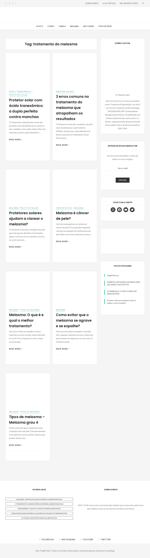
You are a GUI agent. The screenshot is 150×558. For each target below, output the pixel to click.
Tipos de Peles (105, 26)
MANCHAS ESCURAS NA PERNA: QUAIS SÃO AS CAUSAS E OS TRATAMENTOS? (39, 513)
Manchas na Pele (65, 91)
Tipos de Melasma (29, 310)
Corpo (50, 26)
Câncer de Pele (64, 208)
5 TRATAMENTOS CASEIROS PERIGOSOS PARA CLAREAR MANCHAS (39, 504)
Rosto (39, 26)
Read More (15, 139)
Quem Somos (91, 3)
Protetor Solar (18, 95)
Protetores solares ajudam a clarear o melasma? (26, 219)
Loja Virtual (109, 3)
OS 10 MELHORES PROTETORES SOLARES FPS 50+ (39, 518)
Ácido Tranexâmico (20, 91)
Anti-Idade (88, 26)
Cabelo (62, 26)
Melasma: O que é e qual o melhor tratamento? (26, 320)
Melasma (74, 26)
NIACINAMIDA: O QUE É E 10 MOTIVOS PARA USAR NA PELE (39, 509)
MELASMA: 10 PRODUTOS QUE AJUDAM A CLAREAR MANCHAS (39, 499)
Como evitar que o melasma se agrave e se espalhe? (74, 320)
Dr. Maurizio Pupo (129, 3)
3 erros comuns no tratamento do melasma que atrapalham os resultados (72, 107)
